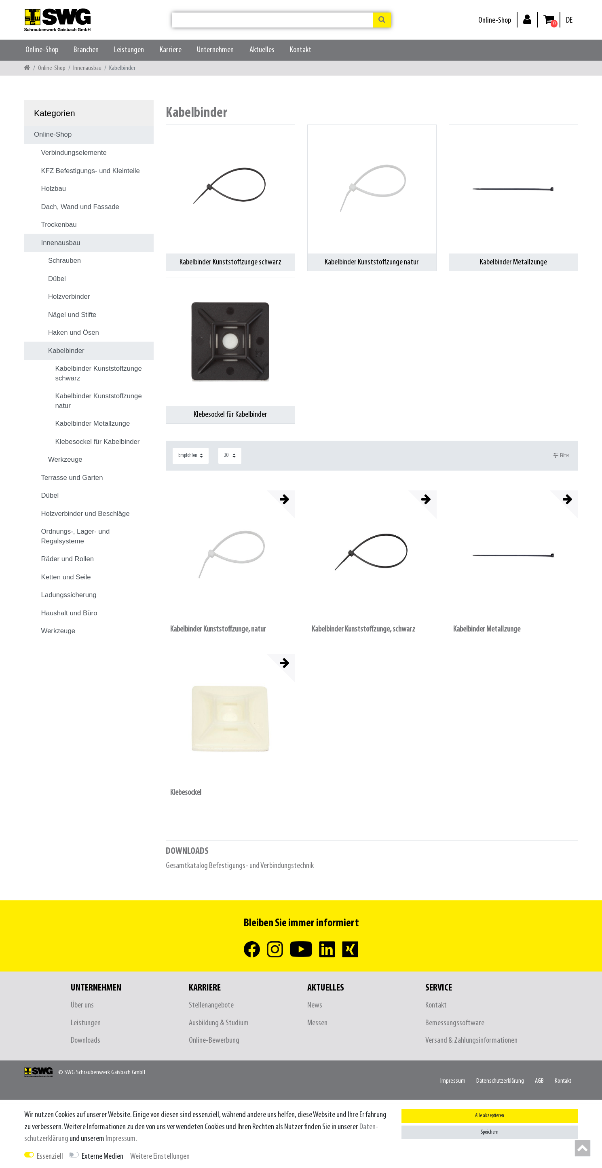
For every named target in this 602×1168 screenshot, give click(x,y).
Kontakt (300, 50)
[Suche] (382, 20)
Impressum (452, 1080)
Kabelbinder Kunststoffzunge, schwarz (363, 629)
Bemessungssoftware (454, 1023)
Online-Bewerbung (214, 1040)
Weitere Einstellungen (160, 1156)
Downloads (85, 1040)
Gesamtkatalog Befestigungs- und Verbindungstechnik (240, 866)
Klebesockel (185, 792)
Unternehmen (215, 50)
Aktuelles (262, 50)
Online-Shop (494, 20)
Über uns (82, 1005)
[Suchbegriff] (272, 20)
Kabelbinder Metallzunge (486, 629)
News (314, 1005)
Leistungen (129, 50)
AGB (539, 1080)
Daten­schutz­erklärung (500, 1080)
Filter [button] (561, 455)
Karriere (171, 50)
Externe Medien (102, 1156)
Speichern (489, 1132)
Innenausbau (87, 68)
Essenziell (50, 1156)
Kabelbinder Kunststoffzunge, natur (218, 629)
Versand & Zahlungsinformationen (471, 1040)
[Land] (569, 20)
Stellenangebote (211, 1005)
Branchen (86, 50)
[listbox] (230, 555)
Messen (317, 1023)
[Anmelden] (527, 19)
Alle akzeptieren (489, 1116)
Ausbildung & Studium (219, 1023)
